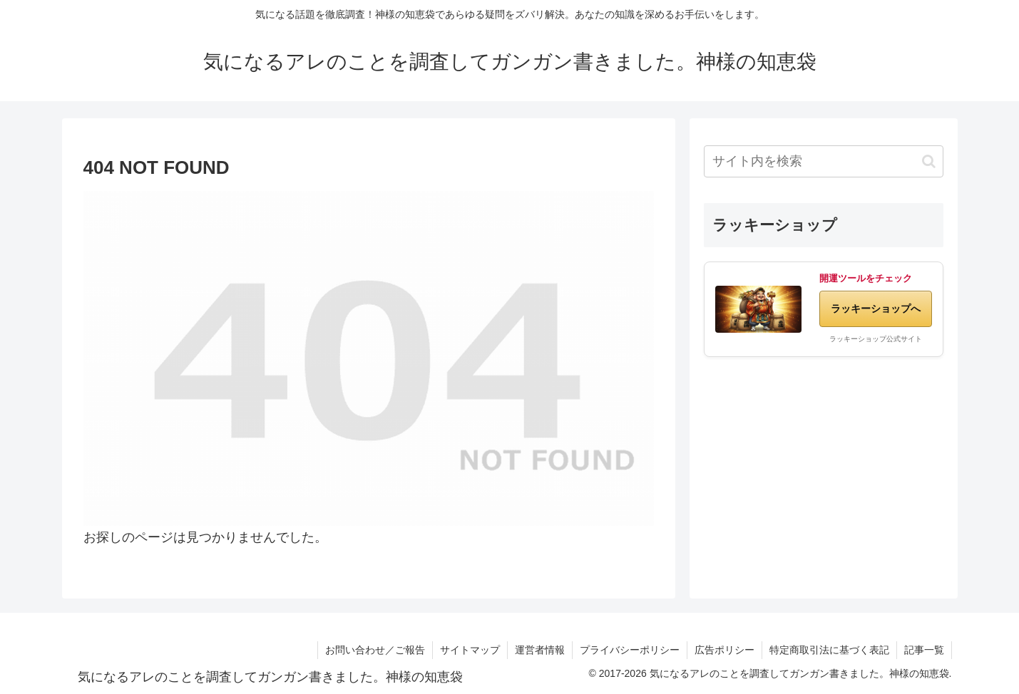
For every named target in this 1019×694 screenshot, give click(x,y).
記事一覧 (924, 650)
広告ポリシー (724, 650)
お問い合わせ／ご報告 (375, 650)
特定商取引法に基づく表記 (829, 650)
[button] (928, 161)
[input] (823, 161)
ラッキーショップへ (876, 308)
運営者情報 (540, 650)
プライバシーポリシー (630, 650)
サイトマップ (470, 650)
